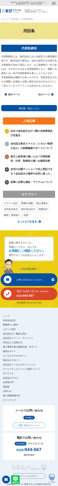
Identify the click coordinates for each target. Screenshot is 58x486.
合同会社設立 (11, 209)
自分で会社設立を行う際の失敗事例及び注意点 (32, 133)
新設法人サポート (11, 360)
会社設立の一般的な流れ (15, 333)
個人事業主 (42, 203)
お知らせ (7, 391)
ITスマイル (8, 373)
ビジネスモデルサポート (15, 356)
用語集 (14, 19)
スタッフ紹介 (9, 329)
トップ (6, 316)
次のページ (45, 94)
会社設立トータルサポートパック (19, 364)
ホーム (4, 19)
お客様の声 (8, 382)
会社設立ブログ (10, 378)
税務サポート (9, 351)
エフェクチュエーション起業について (21, 369)
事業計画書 (27, 203)
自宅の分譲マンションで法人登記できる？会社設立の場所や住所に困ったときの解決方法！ (32, 172)
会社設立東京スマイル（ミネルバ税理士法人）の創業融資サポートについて (32, 145)
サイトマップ (9, 400)
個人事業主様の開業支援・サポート (20, 347)
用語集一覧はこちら (29, 108)
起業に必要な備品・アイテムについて (32, 182)
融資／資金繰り (12, 215)
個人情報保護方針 (11, 395)
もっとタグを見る (27, 221)
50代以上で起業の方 (13, 342)
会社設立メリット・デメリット (18, 338)
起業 (26, 215)
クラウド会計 (11, 203)
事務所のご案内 (10, 324)
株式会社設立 (28, 209)
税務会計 (43, 209)
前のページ (12, 94)
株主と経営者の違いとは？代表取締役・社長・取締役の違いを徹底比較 (30, 158)
